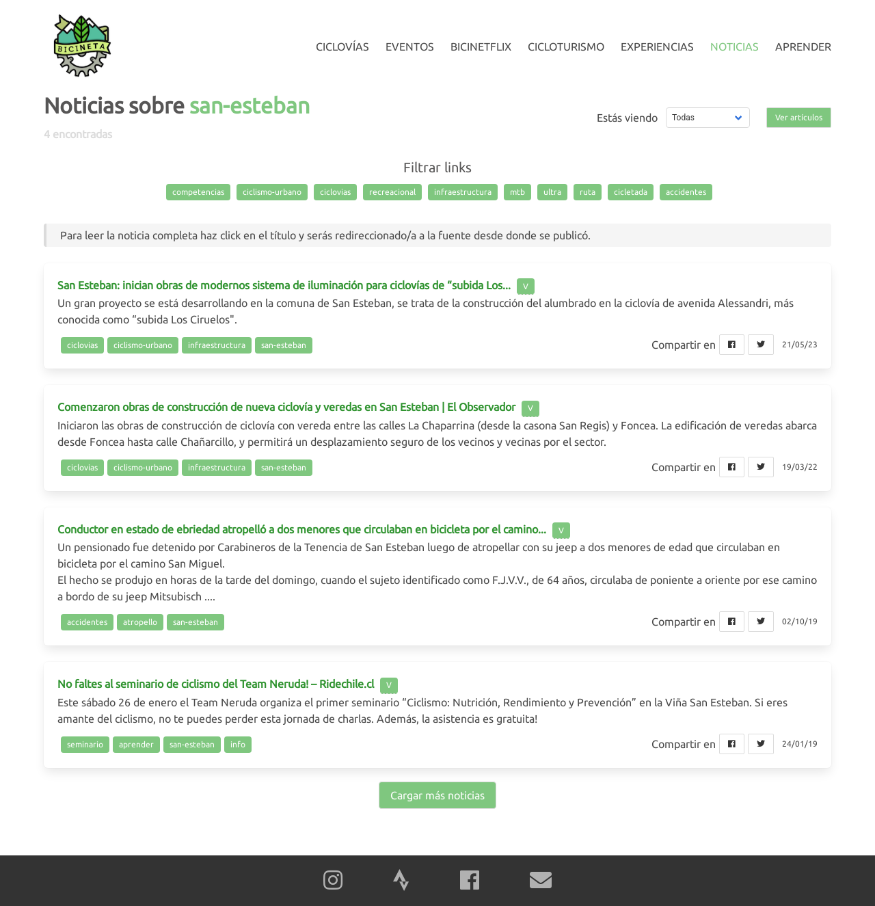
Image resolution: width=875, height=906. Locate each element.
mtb (517, 191)
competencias (198, 191)
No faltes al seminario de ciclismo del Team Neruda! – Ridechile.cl (215, 684)
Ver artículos (798, 117)
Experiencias (657, 46)
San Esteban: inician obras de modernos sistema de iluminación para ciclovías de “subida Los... (284, 285)
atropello (140, 621)
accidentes (686, 191)
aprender (136, 744)
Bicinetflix (480, 46)
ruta (587, 191)
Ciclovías (342, 46)
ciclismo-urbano (272, 191)
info (237, 744)
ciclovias (335, 191)
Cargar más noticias (437, 795)
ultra (552, 191)
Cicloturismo (566, 46)
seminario (85, 744)
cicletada (630, 191)
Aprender (803, 46)
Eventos (410, 46)
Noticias (734, 46)
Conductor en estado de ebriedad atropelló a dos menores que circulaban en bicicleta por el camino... (301, 529)
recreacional (392, 191)
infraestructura (463, 191)
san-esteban (283, 345)
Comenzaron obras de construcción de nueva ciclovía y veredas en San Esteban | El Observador (286, 407)
